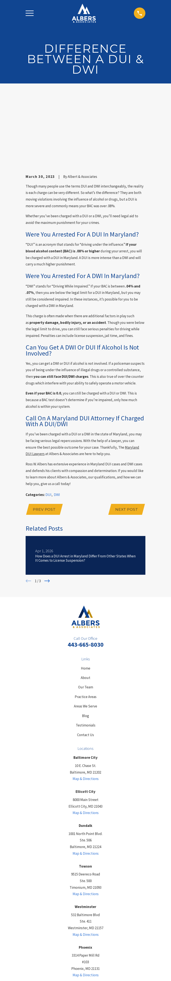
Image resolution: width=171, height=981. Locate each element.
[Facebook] (89, 931)
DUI (48, 428)
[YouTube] (97, 931)
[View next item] (47, 515)
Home (85, 602)
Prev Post (44, 443)
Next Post (126, 443)
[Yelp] (81, 931)
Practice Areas (85, 630)
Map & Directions (86, 712)
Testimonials (85, 659)
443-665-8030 (86, 578)
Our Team (85, 621)
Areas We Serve (85, 640)
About (85, 611)
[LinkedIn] (73, 931)
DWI (57, 428)
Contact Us (85, 668)
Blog (85, 649)
